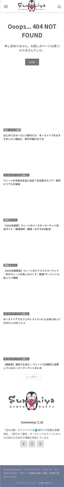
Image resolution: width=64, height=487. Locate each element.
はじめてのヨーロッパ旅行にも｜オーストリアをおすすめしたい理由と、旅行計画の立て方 (32, 137)
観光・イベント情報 (12, 130)
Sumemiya (16, 469)
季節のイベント (10, 220)
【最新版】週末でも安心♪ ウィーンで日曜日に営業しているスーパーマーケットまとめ (31, 366)
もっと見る (32, 376)
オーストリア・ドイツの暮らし (16, 175)
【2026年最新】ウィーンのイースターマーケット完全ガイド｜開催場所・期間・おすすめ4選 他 (31, 227)
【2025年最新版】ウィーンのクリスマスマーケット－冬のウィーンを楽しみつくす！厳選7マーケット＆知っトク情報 (31, 274)
